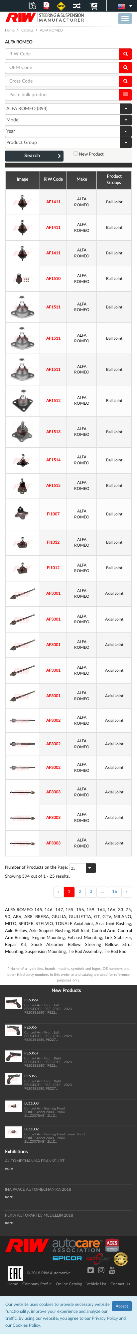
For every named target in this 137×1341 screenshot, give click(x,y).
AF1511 (53, 307)
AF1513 (53, 432)
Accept (122, 1306)
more (9, 1168)
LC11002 (31, 1129)
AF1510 (53, 279)
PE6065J (31, 1053)
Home (12, 1284)
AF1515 (53, 486)
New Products (66, 990)
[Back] (58, 892)
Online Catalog (69, 1284)
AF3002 (53, 720)
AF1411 (53, 202)
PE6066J (31, 1000)
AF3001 (53, 593)
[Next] (126, 892)
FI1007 (53, 514)
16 (114, 892)
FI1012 (53, 542)
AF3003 (53, 792)
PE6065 (30, 1076)
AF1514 (53, 460)
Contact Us (120, 1284)
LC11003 (31, 1103)
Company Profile (37, 1284)
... (102, 892)
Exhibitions (16, 1152)
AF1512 (53, 401)
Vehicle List (96, 1284)
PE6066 (30, 1027)
